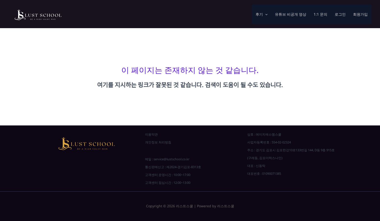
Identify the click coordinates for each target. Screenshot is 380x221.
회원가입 (360, 14)
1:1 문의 (320, 14)
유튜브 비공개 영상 (290, 14)
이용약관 (151, 134)
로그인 (340, 14)
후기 (262, 14)
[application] (265, 14)
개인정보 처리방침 (158, 142)
